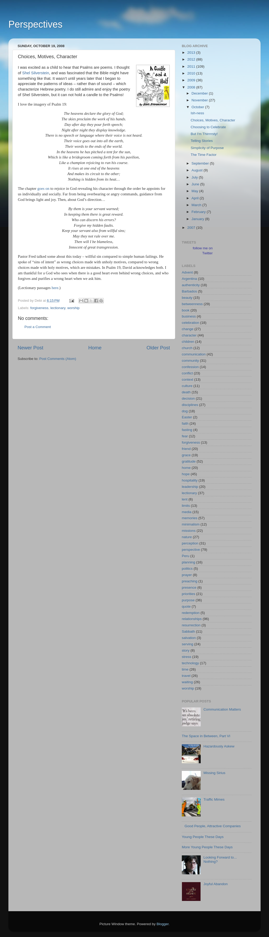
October (198, 107)
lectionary (57, 308)
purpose (188, 600)
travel (186, 676)
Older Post (158, 347)
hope (186, 474)
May (195, 191)
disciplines (190, 405)
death (186, 392)
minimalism (191, 524)
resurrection (191, 625)
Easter (187, 417)
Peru (185, 556)
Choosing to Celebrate (208, 127)
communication (194, 354)
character (189, 335)
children (188, 342)
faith (185, 423)
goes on (43, 188)
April (196, 198)
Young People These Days (203, 837)
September (201, 163)
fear (185, 436)
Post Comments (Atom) (57, 359)
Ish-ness (197, 113)
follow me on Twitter (203, 250)
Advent (187, 272)
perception (190, 543)
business (189, 316)
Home (94, 347)
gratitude (189, 461)
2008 (191, 87)
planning (188, 562)
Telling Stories (202, 141)
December (200, 93)
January (198, 219)
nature (187, 537)
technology (190, 663)
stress (186, 657)
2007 (191, 228)
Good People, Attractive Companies (212, 826)
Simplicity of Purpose (207, 148)
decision (188, 398)
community (190, 361)
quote (186, 606)
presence (189, 587)
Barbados (189, 291)
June (196, 184)
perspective (191, 550)
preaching (189, 581)
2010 (191, 73)
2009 (191, 80)
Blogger (163, 924)
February (199, 212)
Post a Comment (37, 327)
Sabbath (188, 631)
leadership (190, 487)
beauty (187, 298)
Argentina (189, 279)
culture (187, 386)
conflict (187, 373)
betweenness (192, 304)
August (198, 170)
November (200, 100)
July (195, 177)
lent (185, 499)
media (187, 512)
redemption (191, 613)
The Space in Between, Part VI (206, 736)
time (185, 669)
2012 (191, 59)
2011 (191, 66)
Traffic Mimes (213, 799)
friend (186, 449)
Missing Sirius (214, 773)
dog (185, 411)
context (187, 379)
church (187, 348)
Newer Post (30, 347)
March (197, 205)
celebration (190, 323)
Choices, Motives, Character (213, 120)
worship (73, 308)
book (185, 310)
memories (189, 518)
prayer (187, 575)
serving (187, 644)
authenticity (191, 285)
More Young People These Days (207, 847)
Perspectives (35, 24)
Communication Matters (222, 709)
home (186, 468)
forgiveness (39, 308)
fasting (187, 430)
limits (186, 506)
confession (190, 367)
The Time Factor (203, 155)
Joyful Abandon (215, 884)
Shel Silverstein (35, 73)
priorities (188, 594)
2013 (191, 52)
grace (186, 455)
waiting (187, 682)
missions (189, 531)
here (55, 288)
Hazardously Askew (218, 746)
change (187, 329)
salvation (189, 638)
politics (187, 569)
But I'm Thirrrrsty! (204, 134)
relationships (192, 619)
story (185, 650)
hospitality (190, 480)
